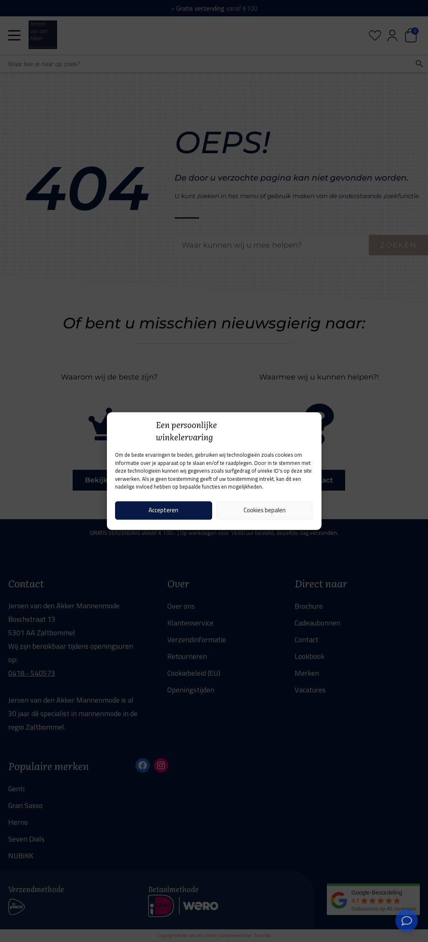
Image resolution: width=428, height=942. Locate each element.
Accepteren (163, 510)
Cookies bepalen (265, 510)
